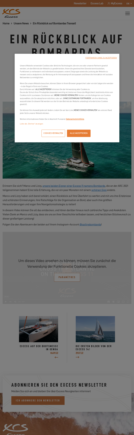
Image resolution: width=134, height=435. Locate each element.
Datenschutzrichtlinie (75, 119)
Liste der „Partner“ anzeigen (31, 124)
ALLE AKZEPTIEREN (78, 133)
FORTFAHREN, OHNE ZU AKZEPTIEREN (101, 58)
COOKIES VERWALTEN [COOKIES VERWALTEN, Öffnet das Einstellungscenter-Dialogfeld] (53, 133)
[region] (67, 98)
